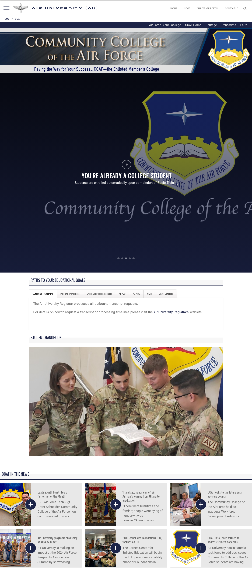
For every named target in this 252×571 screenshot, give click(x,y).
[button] (5, 8)
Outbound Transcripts (43, 294)
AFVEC (122, 294)
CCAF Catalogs (166, 294)
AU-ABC (136, 294)
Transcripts (228, 25)
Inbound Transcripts (69, 294)
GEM (149, 294)
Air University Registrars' (171, 312)
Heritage (211, 25)
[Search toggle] (246, 8)
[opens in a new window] (207, 8)
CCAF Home (193, 25)
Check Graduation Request (99, 294)
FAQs (243, 25)
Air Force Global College (165, 25)
